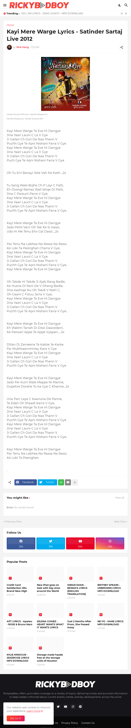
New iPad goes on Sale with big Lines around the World (48, 588)
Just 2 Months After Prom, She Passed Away (79, 624)
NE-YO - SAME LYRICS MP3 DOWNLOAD (110, 623)
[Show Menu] (4, 5)
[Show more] (75, 482)
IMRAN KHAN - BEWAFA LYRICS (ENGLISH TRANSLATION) (77, 589)
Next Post (120, 521)
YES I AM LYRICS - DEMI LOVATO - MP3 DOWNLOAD (52, 13)
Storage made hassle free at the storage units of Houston (50, 657)
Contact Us (87, 722)
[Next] (126, 13)
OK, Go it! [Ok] (15, 718)
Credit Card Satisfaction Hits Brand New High (17, 588)
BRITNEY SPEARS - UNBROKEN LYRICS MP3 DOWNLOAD (109, 588)
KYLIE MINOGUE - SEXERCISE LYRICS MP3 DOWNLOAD (18, 657)
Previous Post (13, 521)
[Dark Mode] (119, 5)
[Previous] (121, 13)
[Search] (126, 5)
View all (119, 498)
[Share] (121, 47)
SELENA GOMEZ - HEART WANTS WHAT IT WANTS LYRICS (50, 624)
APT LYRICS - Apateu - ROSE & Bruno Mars (19, 623)
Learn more (33, 710)
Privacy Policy (69, 722)
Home (10, 25)
